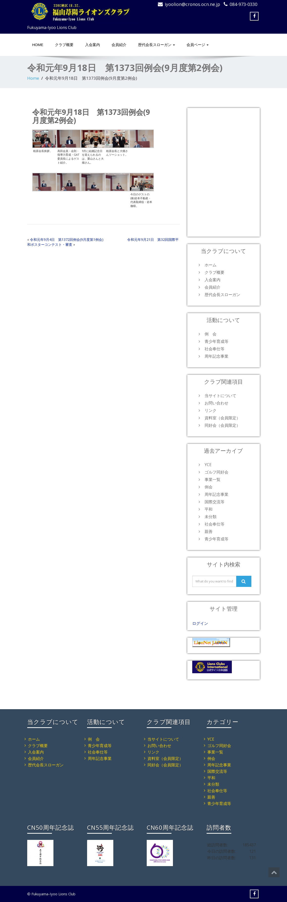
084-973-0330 (243, 4)
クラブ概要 (64, 45)
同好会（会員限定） (222, 425)
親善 (209, 531)
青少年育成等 (216, 341)
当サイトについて (220, 395)
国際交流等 (214, 501)
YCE (208, 464)
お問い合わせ (216, 403)
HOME (37, 45)
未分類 (210, 516)
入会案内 (92, 45)
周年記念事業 (216, 356)
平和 (209, 509)
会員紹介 (119, 45)
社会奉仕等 (214, 348)
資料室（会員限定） (222, 417)
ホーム (210, 264)
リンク (210, 410)
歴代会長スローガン (156, 45)
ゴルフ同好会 (216, 472)
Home (33, 78)
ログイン (200, 623)
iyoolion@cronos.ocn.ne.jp (192, 4)
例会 (209, 486)
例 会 (210, 333)
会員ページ (198, 45)
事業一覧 (212, 479)
